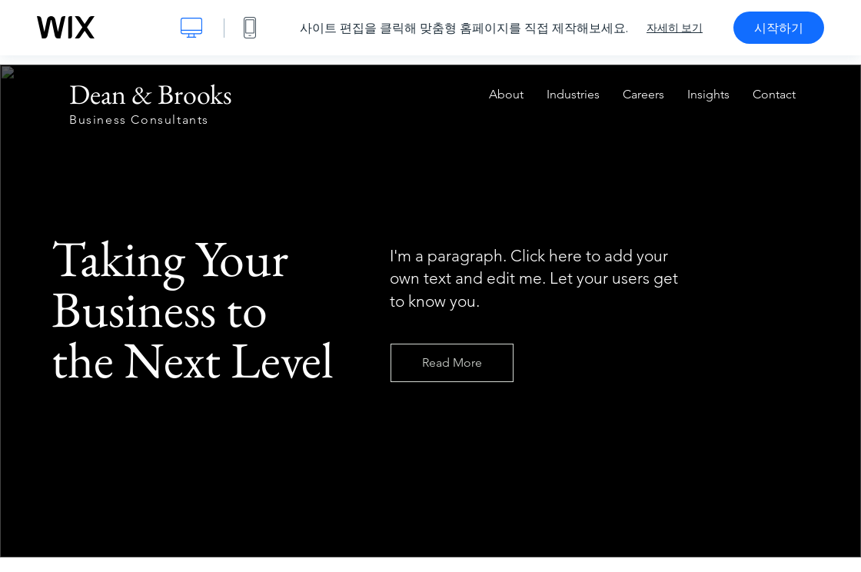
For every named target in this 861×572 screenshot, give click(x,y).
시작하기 (778, 27)
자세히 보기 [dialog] (675, 28)
